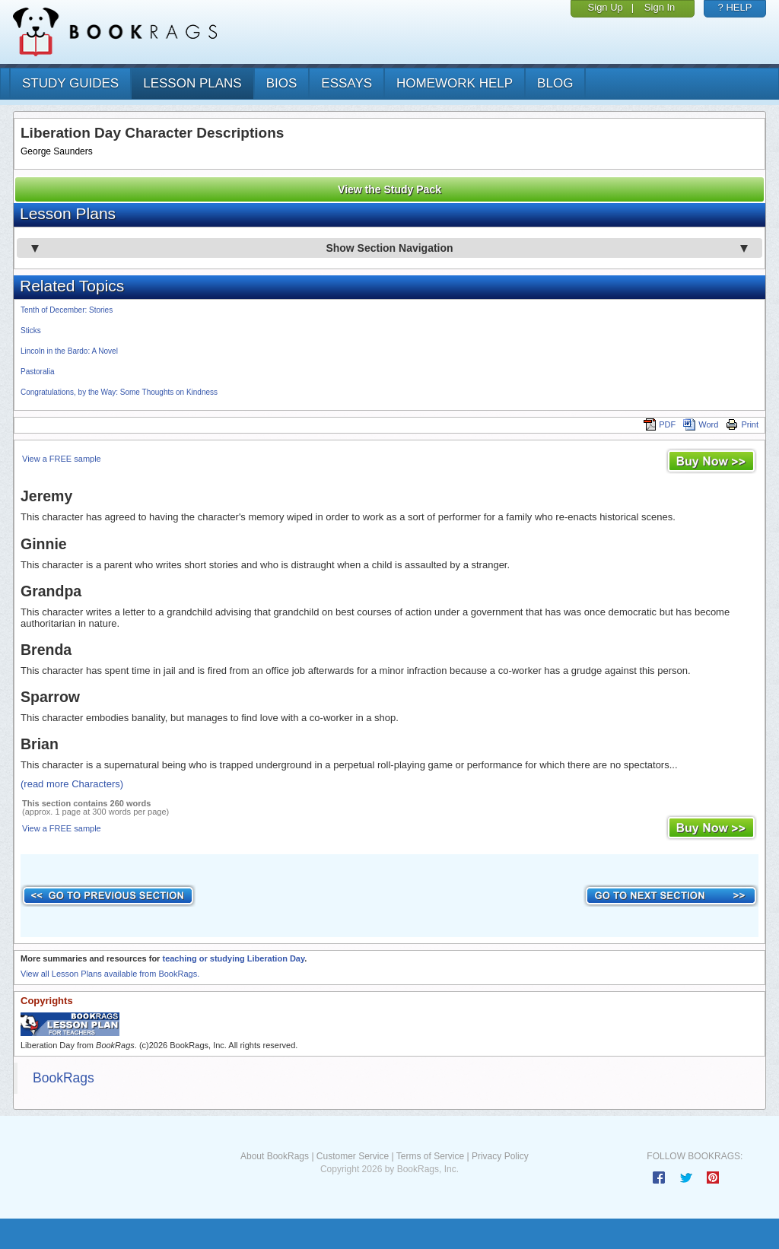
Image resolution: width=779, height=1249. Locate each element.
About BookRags (274, 1156)
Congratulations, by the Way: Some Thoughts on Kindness (119, 392)
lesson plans (192, 83)
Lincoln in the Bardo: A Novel (69, 351)
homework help (454, 83)
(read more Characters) (72, 784)
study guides (70, 83)
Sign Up (605, 7)
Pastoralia (37, 371)
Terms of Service (430, 1156)
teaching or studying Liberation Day (233, 958)
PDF (660, 424)
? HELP (735, 7)
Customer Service (352, 1156)
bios (281, 83)
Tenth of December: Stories (67, 310)
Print (742, 424)
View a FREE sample (61, 458)
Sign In (659, 7)
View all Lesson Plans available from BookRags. (110, 973)
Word (700, 424)
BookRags (63, 1077)
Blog (555, 83)
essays (346, 83)
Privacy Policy (500, 1156)
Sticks (31, 330)
